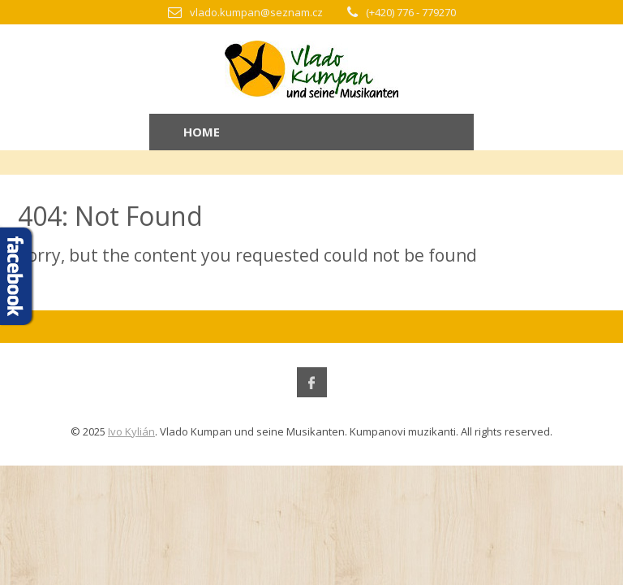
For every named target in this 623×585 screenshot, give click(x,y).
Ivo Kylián (131, 431)
